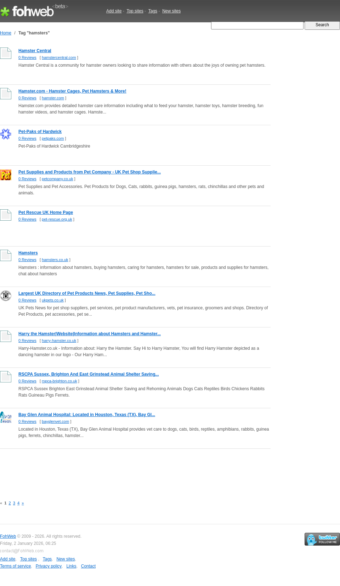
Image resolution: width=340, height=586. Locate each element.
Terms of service (15, 566)
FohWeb (8, 536)
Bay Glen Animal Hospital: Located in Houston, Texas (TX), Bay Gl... (86, 414)
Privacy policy (49, 566)
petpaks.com (53, 138)
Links (71, 566)
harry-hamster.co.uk (59, 340)
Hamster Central (34, 50)
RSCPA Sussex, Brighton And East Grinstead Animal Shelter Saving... (88, 374)
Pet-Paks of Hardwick (40, 131)
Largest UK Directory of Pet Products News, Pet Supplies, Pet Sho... (86, 293)
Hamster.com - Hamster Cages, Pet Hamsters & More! (72, 91)
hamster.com (53, 98)
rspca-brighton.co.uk (59, 381)
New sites (171, 11)
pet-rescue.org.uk (57, 219)
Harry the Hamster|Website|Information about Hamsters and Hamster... (89, 333)
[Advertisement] (129, 469)
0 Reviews (27, 57)
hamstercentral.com (59, 57)
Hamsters (28, 252)
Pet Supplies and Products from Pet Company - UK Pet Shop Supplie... (89, 172)
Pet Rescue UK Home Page (45, 212)
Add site (113, 11)
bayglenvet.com (55, 421)
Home (5, 33)
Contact (88, 566)
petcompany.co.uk (57, 179)
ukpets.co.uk (53, 300)
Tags (152, 11)
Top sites (134, 11)
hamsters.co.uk (55, 260)
